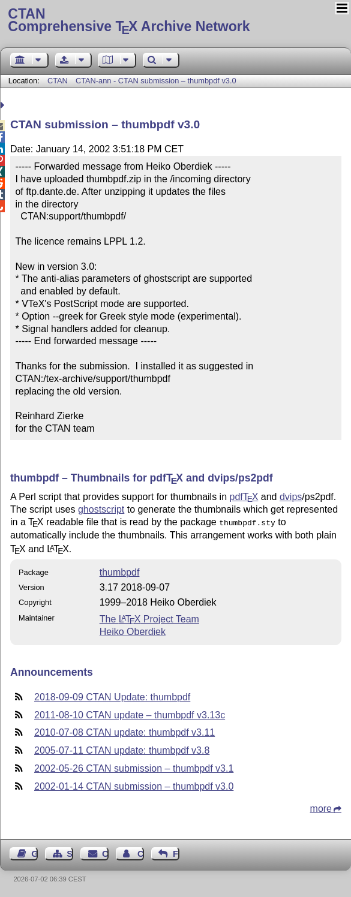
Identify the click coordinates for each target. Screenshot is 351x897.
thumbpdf (120, 571)
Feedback (176, 852)
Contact (105, 852)
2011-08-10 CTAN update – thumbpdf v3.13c (129, 714)
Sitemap (70, 852)
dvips (291, 497)
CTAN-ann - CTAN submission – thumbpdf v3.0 (156, 80)
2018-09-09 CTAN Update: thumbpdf (112, 696)
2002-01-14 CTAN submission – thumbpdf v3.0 (133, 785)
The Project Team (149, 618)
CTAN (57, 80)
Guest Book (34, 852)
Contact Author (140, 852)
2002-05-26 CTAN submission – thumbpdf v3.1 (133, 767)
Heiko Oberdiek (133, 630)
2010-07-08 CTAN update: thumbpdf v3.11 (124, 731)
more (321, 807)
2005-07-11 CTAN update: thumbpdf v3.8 (121, 749)
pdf (244, 497)
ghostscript (101, 509)
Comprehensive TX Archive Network (175, 21)
